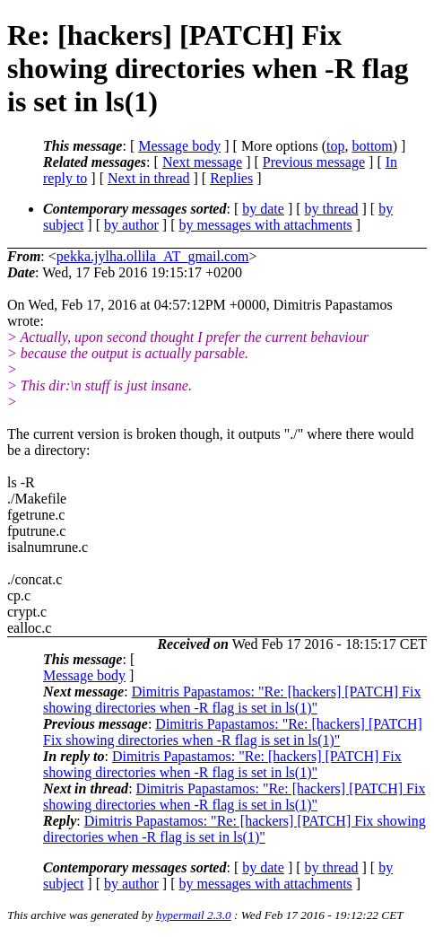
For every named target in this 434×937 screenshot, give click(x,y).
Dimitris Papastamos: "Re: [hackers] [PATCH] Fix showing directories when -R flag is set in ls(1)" (232, 699)
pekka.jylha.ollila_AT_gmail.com (152, 256)
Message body (179, 145)
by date (263, 208)
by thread (332, 208)
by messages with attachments (265, 224)
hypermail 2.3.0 (193, 915)
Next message (202, 162)
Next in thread (149, 178)
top (335, 145)
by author (131, 224)
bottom (372, 145)
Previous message (314, 162)
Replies (231, 178)
